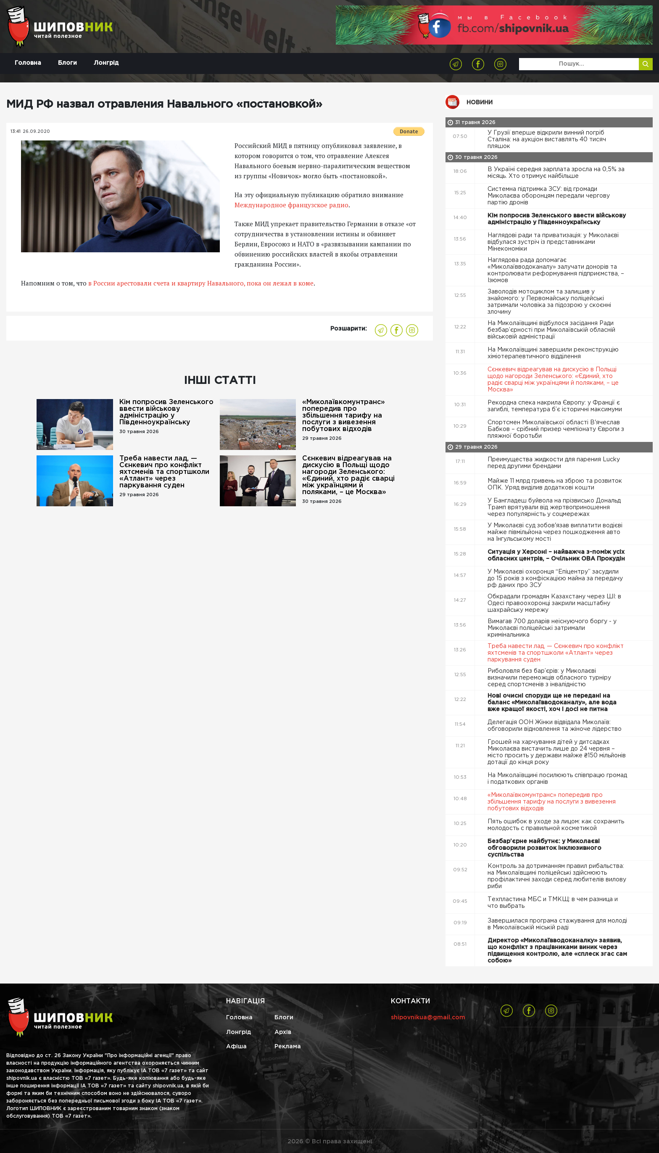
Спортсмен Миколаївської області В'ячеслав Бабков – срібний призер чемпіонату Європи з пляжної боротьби (556, 429)
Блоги (67, 63)
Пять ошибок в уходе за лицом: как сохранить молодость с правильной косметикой (556, 825)
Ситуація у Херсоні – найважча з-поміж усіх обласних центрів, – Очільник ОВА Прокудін (557, 555)
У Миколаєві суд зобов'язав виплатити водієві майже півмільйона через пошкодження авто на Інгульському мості (555, 532)
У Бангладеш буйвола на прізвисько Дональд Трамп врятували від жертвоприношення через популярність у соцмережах (554, 507)
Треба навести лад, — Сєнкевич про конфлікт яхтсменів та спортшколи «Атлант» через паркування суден (164, 472)
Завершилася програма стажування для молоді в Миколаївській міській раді (557, 924)
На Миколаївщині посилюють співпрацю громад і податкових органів (557, 779)
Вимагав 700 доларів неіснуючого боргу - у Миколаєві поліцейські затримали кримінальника (552, 628)
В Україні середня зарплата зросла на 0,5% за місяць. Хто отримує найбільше (556, 173)
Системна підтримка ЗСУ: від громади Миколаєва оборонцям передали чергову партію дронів (549, 196)
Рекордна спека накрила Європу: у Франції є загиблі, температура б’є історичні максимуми (556, 406)
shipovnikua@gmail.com (428, 1017)
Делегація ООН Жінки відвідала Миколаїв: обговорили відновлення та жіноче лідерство (555, 726)
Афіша (236, 1046)
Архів (282, 1032)
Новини (480, 102)
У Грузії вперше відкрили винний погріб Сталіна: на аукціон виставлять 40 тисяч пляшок (547, 139)
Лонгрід (106, 63)
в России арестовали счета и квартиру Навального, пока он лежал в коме (201, 283)
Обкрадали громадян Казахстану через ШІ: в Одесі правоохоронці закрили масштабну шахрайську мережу (554, 603)
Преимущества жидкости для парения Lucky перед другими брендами (554, 463)
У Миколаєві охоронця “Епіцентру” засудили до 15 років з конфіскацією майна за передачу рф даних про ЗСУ (555, 578)
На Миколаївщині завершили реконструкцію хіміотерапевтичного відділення (553, 353)
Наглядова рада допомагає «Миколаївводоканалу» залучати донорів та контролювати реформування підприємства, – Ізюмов (556, 270)
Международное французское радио (291, 205)
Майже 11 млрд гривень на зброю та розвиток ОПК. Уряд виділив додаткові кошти (555, 484)
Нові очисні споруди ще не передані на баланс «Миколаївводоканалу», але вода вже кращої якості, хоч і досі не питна (552, 702)
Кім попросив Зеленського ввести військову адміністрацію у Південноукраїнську (166, 412)
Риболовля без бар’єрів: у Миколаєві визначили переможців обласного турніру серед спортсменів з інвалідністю (549, 678)
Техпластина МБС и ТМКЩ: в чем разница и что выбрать (553, 903)
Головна (28, 63)
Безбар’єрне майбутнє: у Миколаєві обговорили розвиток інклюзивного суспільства (544, 848)
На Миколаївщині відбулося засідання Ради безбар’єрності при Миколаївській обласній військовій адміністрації (551, 330)
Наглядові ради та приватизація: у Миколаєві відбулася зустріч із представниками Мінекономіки (553, 242)
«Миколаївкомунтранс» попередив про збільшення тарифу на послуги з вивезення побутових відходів (343, 415)
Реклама (287, 1046)
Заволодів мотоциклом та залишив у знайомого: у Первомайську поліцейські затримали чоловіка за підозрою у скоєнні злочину (549, 302)
